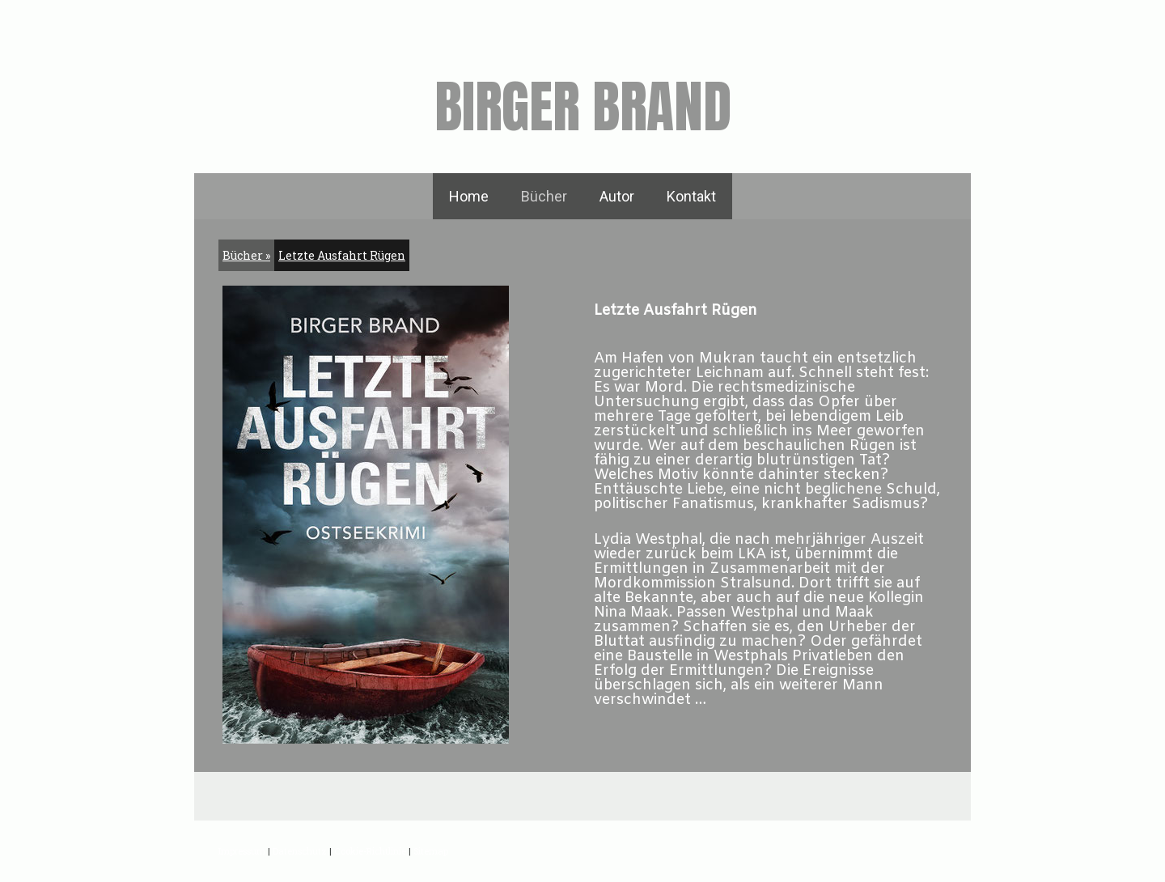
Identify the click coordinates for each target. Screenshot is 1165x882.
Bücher (544, 196)
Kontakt (691, 196)
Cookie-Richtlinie (370, 851)
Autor (616, 196)
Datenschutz (300, 851)
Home (469, 196)
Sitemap (430, 851)
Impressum (241, 851)
